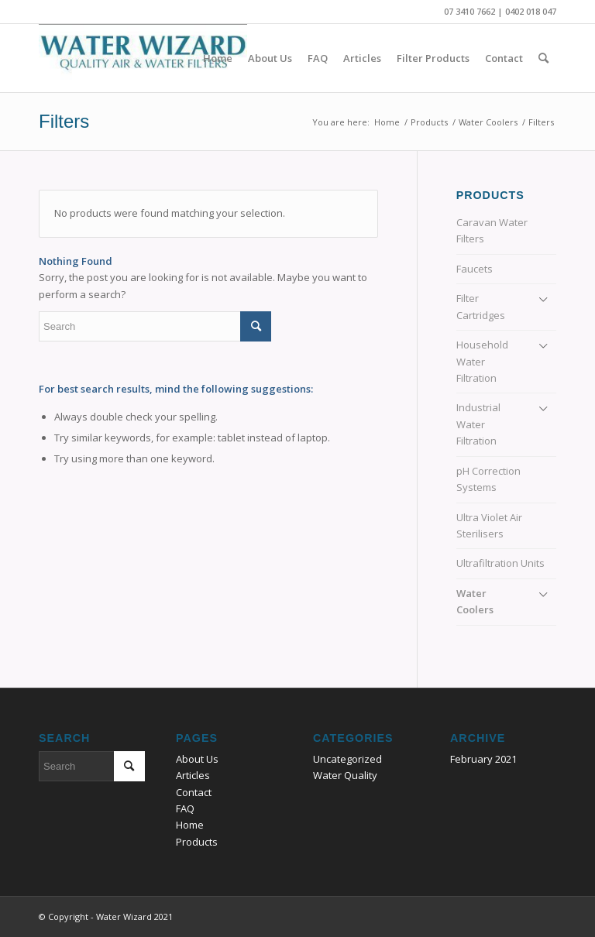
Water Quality (345, 775)
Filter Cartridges (480, 306)
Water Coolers (475, 601)
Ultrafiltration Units (500, 563)
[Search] (543, 58)
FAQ (185, 808)
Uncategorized (347, 759)
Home (190, 825)
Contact (194, 792)
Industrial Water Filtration (478, 424)
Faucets (474, 269)
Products (197, 842)
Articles (193, 775)
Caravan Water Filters (492, 230)
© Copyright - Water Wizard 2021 (106, 916)
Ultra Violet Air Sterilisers (489, 525)
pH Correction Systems (488, 479)
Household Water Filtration (482, 361)
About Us (197, 759)
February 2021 (483, 759)
